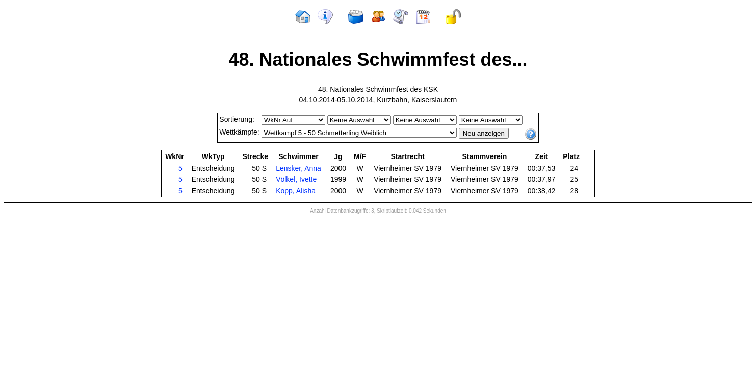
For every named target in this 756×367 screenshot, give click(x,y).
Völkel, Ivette (296, 179)
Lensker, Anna (298, 168)
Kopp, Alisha (296, 191)
